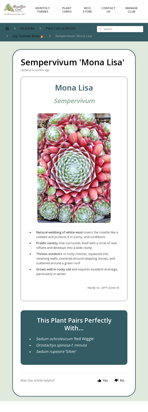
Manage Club (131, 9)
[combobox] (120, 29)
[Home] (7, 28)
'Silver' (56, 351)
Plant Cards (67, 9)
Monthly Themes (42, 9)
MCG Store (87, 9)
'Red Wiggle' (65, 338)
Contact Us (109, 9)
